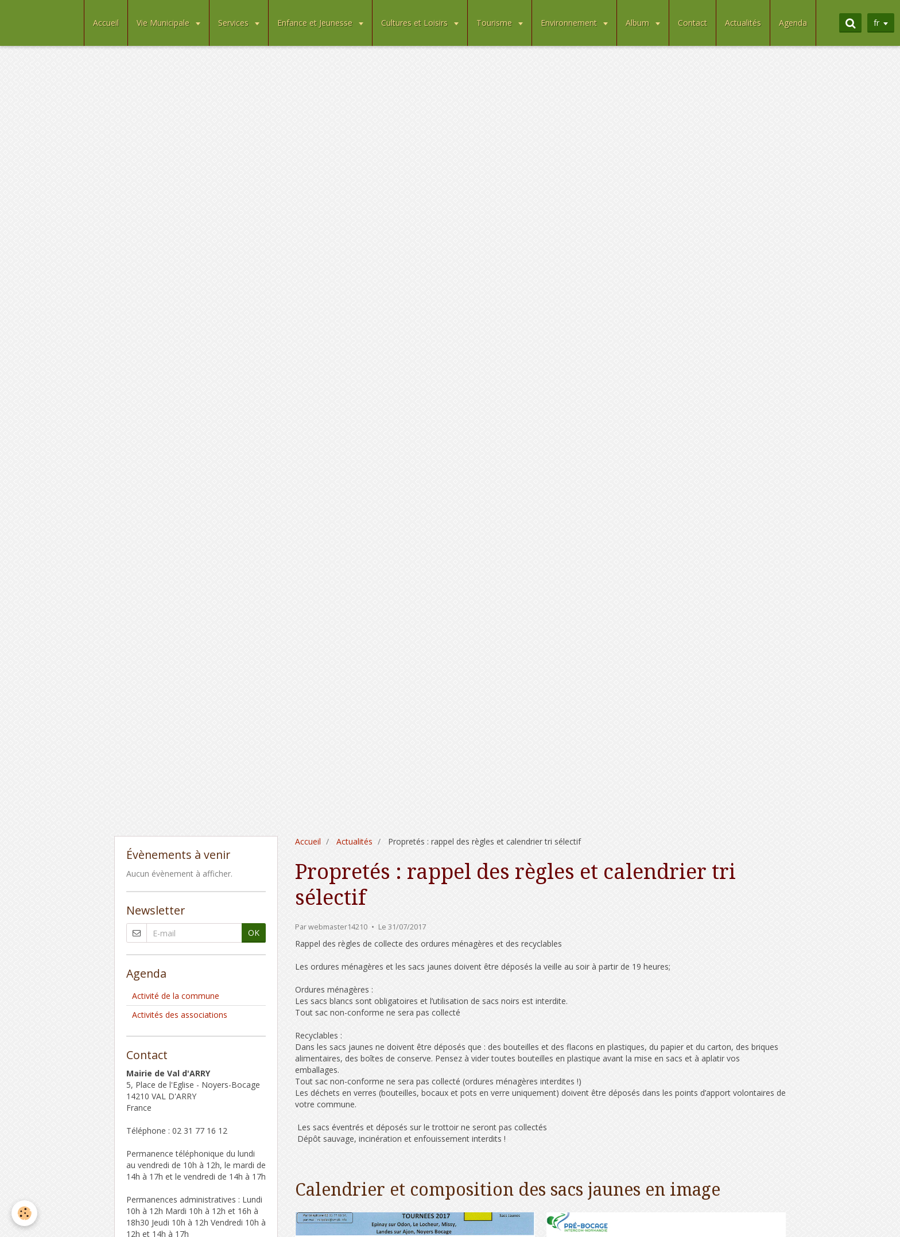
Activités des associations (179, 1014)
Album (638, 22)
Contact (692, 22)
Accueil (106, 22)
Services (234, 22)
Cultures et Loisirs (415, 22)
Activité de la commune (175, 995)
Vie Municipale (164, 22)
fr (876, 22)
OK (253, 932)
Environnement (570, 22)
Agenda (793, 22)
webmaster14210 (337, 927)
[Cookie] (24, 1213)
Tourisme (495, 22)
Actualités (743, 22)
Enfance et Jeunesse (316, 22)
